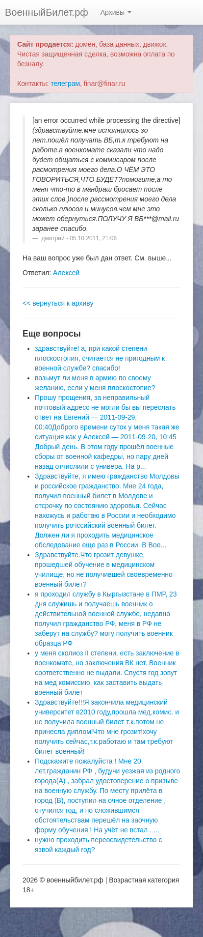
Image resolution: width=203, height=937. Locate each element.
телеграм (65, 83)
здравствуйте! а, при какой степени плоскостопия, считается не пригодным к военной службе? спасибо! (100, 358)
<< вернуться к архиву (58, 303)
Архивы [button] (116, 12)
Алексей (66, 273)
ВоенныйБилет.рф (46, 12)
